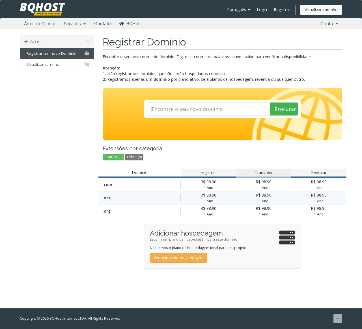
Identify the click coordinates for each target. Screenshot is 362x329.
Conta (329, 23)
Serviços (75, 23)
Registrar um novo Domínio (57, 53)
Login (262, 9)
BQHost (130, 23)
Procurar (285, 109)
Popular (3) (113, 156)
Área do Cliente (39, 23)
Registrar (282, 9)
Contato (102, 23)
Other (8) (134, 156)
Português (238, 9)
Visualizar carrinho (321, 9)
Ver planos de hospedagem (179, 257)
